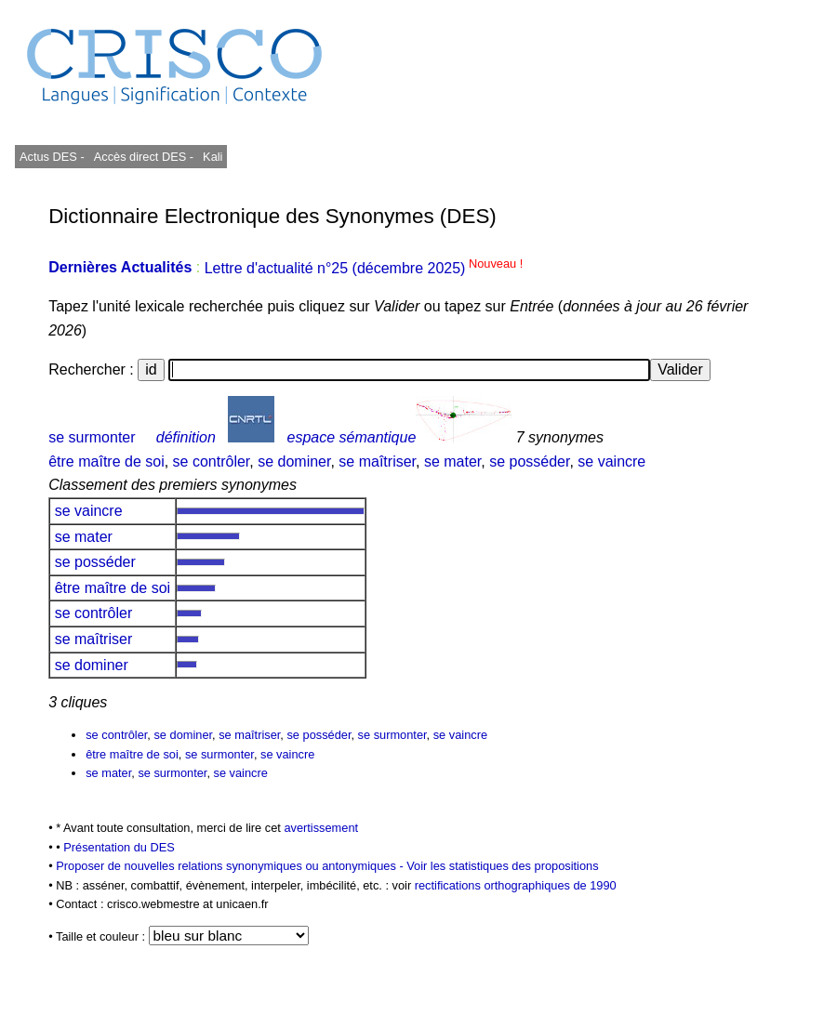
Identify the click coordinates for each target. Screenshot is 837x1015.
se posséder (529, 461)
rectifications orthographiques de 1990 (516, 885)
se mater (452, 461)
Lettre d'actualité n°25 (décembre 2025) (364, 268)
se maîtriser (377, 461)
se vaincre (611, 461)
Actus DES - (52, 157)
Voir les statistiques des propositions (502, 866)
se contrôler (211, 461)
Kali (212, 157)
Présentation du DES (119, 847)
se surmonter (91, 437)
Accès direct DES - (143, 157)
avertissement (321, 828)
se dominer (294, 461)
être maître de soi (106, 461)
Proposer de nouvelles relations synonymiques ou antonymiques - (231, 866)
